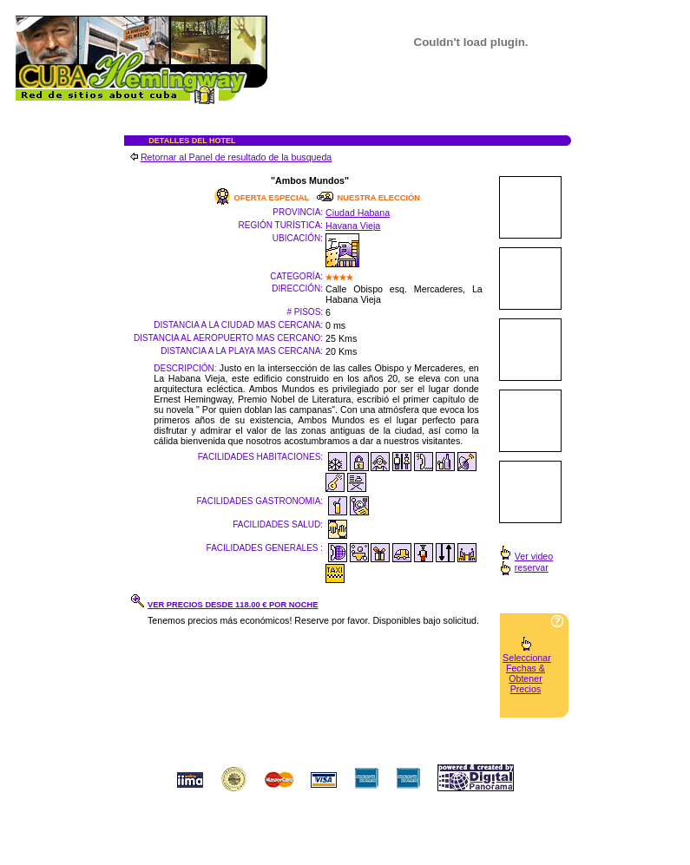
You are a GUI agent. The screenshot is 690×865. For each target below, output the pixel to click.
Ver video (534, 556)
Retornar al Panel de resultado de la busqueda (236, 157)
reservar (532, 567)
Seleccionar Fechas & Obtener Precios (527, 673)
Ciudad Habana (357, 212)
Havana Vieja (352, 225)
